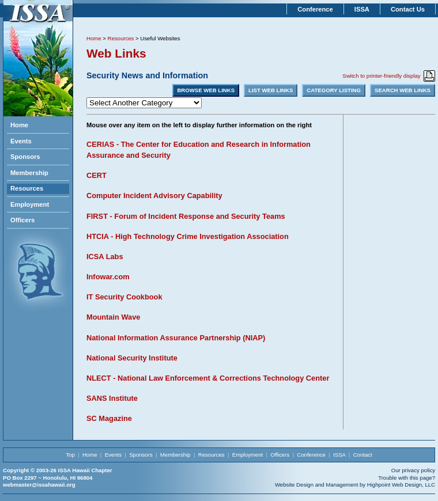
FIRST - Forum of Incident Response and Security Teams (185, 216)
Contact (362, 454)
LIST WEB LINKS (270, 90)
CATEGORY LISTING (334, 90)
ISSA (361, 9)
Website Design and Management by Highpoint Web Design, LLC (355, 484)
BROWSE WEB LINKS (206, 90)
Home (19, 125)
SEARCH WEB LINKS (403, 90)
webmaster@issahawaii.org (39, 484)
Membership (29, 172)
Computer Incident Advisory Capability (154, 195)
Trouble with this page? (406, 478)
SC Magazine (109, 418)
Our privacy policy (413, 470)
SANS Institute (112, 398)
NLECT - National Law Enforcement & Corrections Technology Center (207, 378)
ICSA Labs (104, 256)
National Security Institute (132, 358)
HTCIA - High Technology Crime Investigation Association (187, 236)
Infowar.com (108, 276)
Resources (26, 188)
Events (21, 141)
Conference (315, 9)
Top (70, 454)
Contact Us (408, 9)
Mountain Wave (113, 317)
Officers (22, 220)
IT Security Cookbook (124, 297)
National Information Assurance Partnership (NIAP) (175, 337)
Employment (29, 204)
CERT (96, 175)
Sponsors (25, 156)
